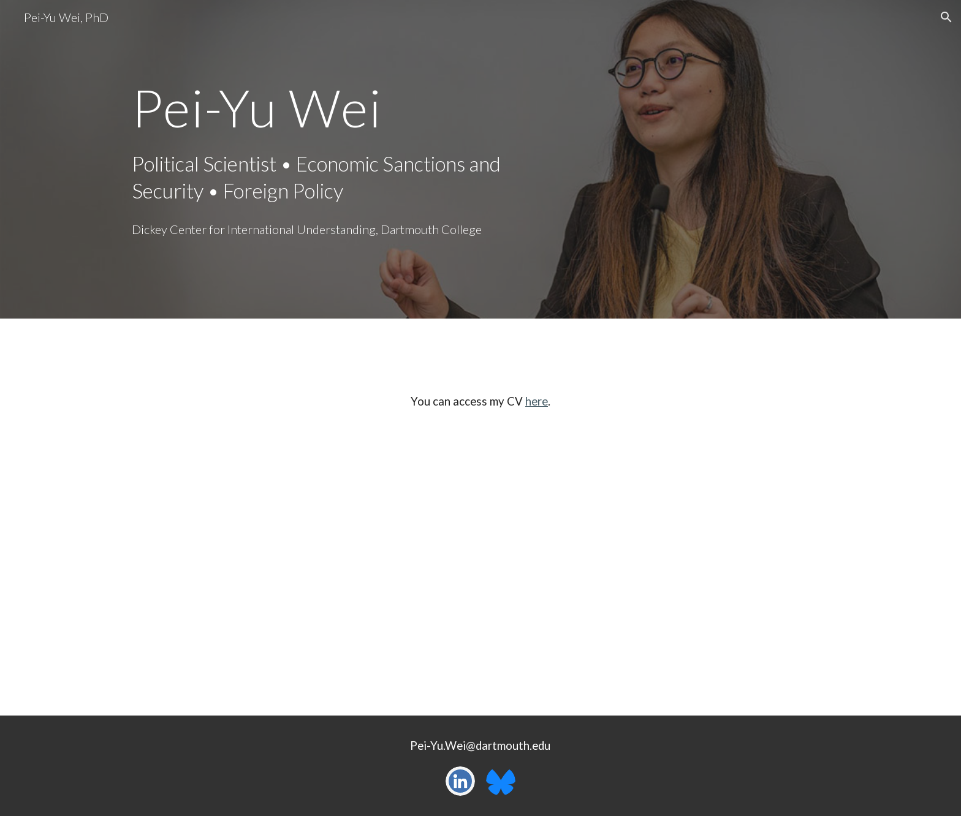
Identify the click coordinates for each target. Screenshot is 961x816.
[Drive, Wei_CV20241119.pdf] (480, 573)
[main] (329, 107)
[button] (946, 17)
